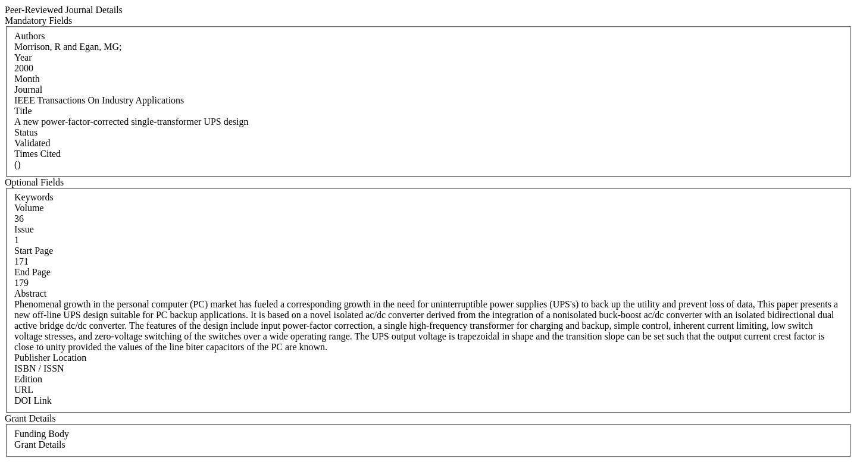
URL (23, 390)
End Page (32, 272)
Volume (28, 208)
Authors (29, 36)
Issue (24, 229)
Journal (28, 89)
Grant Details (39, 444)
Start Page (33, 251)
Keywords (34, 197)
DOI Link (33, 400)
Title (23, 111)
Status (25, 132)
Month (27, 79)
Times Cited (37, 154)
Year (23, 57)
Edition (28, 379)
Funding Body (41, 434)
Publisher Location (50, 358)
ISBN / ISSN (39, 368)
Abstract (30, 293)
